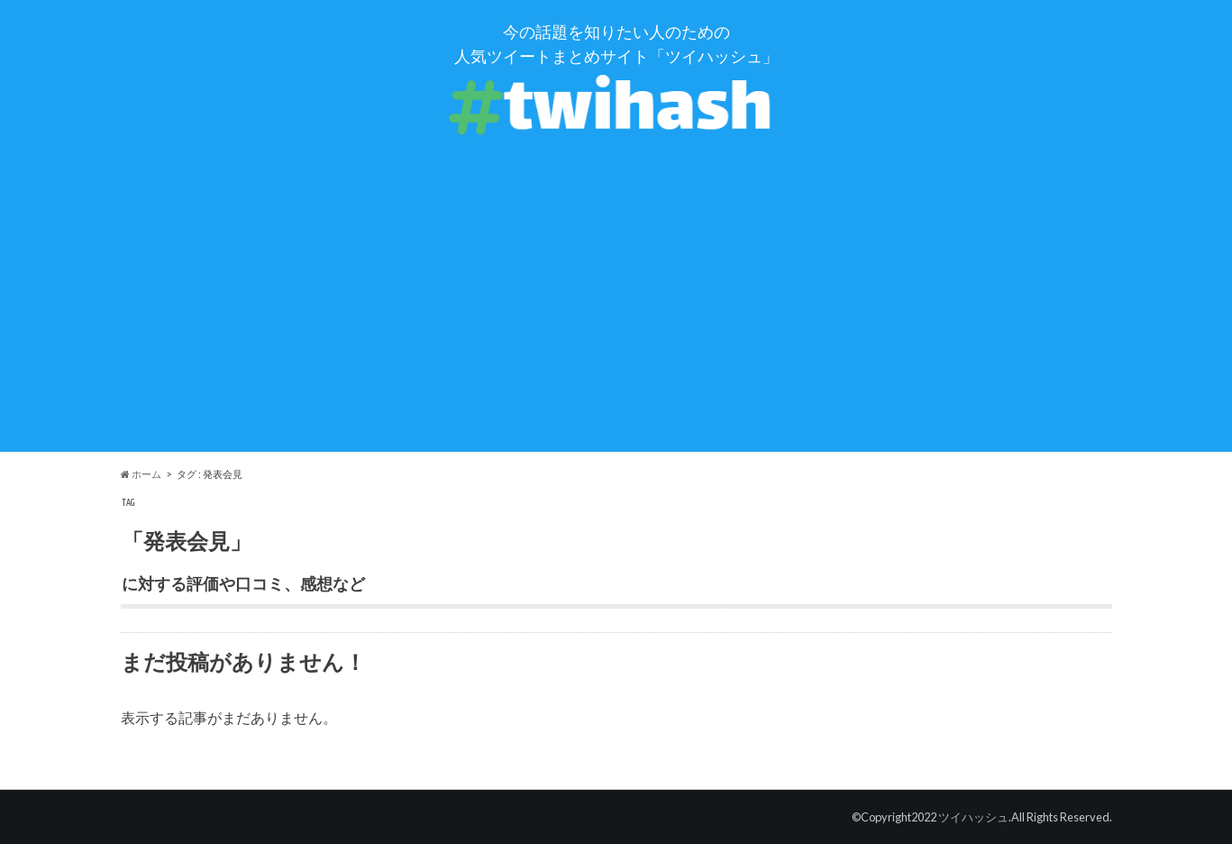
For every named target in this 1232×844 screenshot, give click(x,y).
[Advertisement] (616, 325)
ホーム (141, 474)
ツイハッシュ (973, 817)
